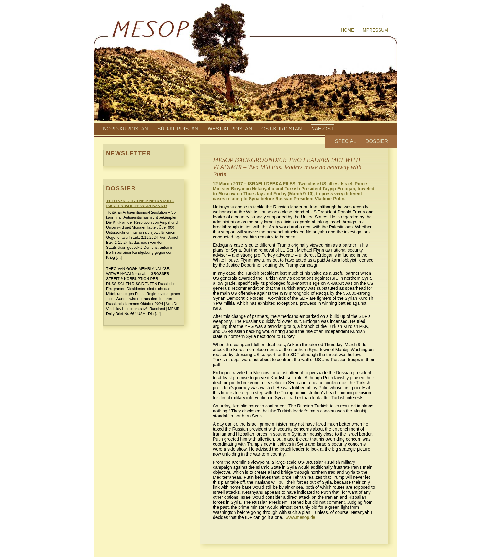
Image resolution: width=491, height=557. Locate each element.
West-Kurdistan (230, 128)
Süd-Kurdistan (178, 128)
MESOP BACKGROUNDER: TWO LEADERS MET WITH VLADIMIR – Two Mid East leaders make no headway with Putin (287, 167)
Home (347, 30)
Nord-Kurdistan (125, 128)
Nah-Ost (322, 128)
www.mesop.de (300, 517)
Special (345, 141)
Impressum (374, 30)
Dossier (376, 141)
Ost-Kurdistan (281, 128)
